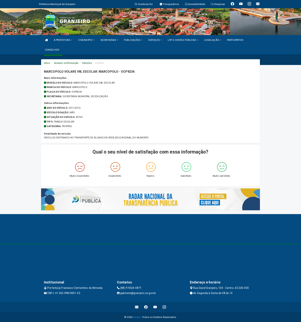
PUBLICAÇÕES (133, 40)
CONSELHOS (52, 49)
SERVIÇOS (155, 40)
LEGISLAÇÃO (212, 40)
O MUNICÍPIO (86, 40)
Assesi (137, 317)
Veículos (87, 63)
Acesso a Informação (66, 63)
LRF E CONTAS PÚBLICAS (183, 40)
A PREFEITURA (63, 40)
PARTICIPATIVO (235, 40)
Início (47, 63)
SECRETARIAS (109, 40)
